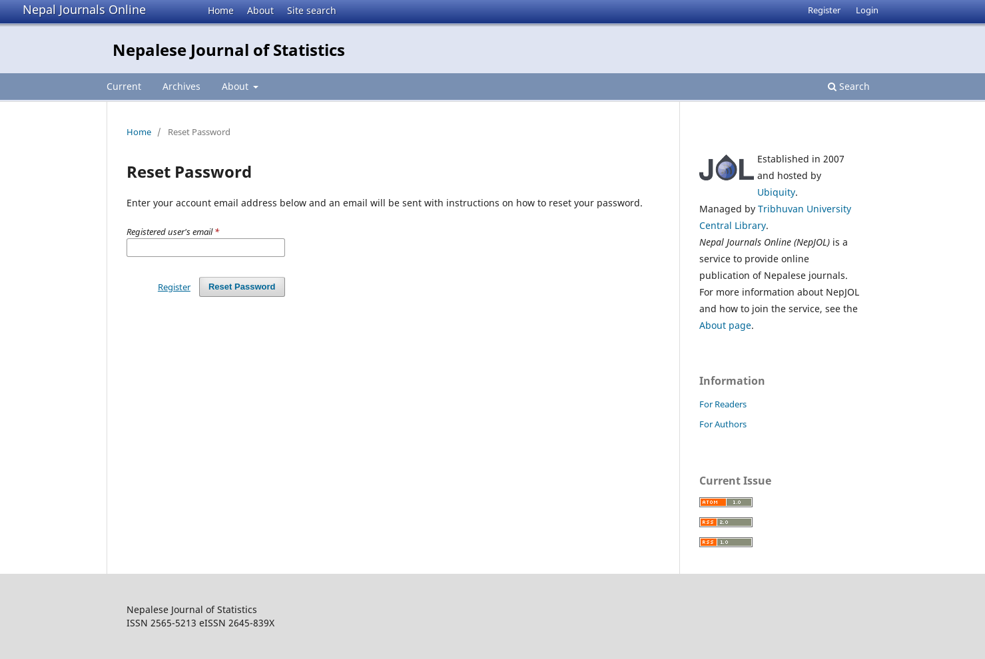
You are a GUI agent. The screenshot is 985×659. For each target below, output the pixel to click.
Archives (181, 86)
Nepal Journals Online (84, 9)
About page (725, 325)
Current (124, 86)
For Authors (723, 424)
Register (824, 10)
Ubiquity (776, 192)
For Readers (723, 404)
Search (849, 86)
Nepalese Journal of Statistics (229, 50)
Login (867, 10)
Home (221, 10)
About (260, 10)
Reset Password (242, 287)
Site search (311, 10)
